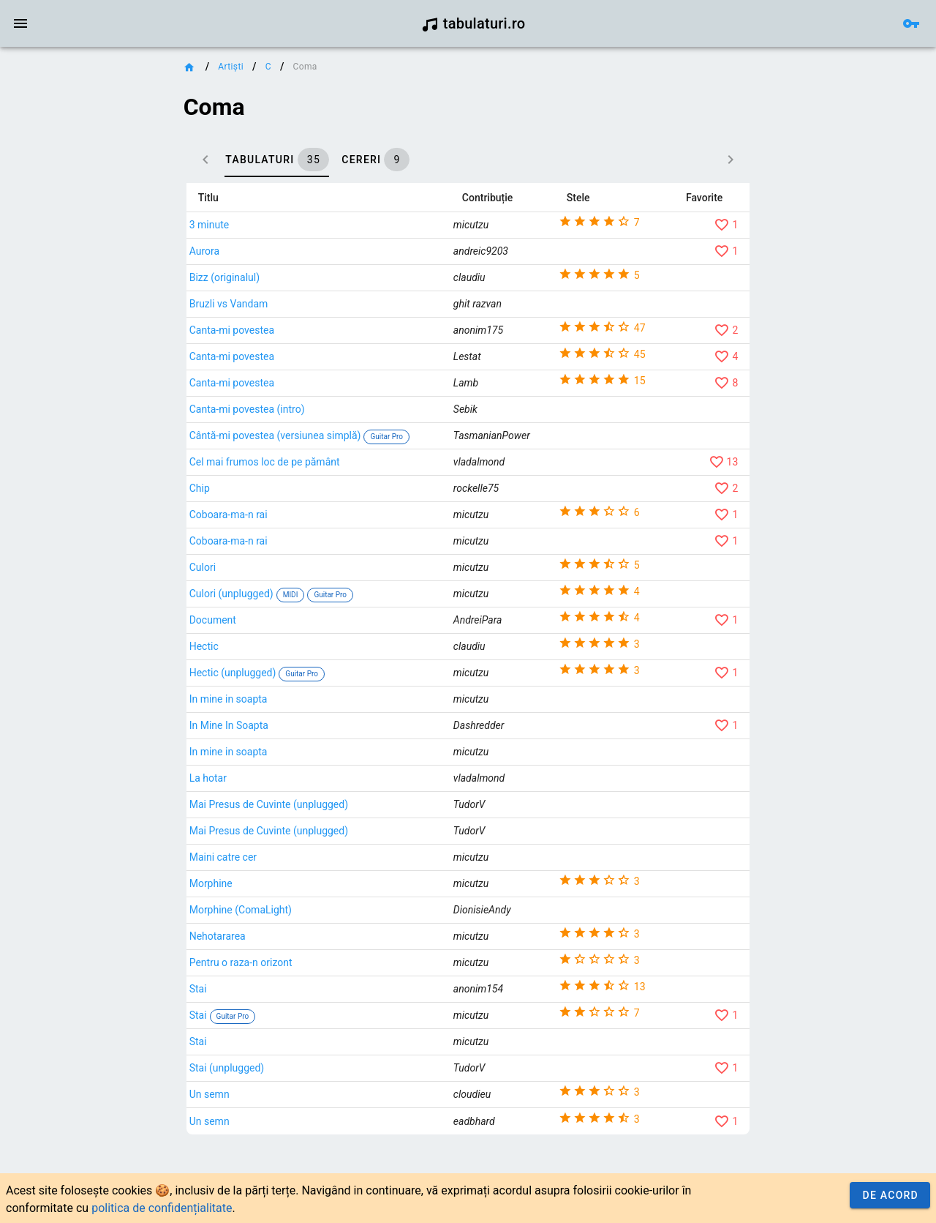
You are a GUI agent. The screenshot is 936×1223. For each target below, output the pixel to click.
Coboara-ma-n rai (364, 574)
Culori (338, 626)
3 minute (345, 225)
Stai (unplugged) (363, 1145)
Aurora (340, 251)
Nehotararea (353, 995)
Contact (67, 375)
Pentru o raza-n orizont (377, 1022)
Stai (334, 1057)
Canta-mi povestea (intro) (383, 462)
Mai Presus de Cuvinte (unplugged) (404, 863)
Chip (335, 547)
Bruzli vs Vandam (364, 304)
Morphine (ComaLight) (376, 969)
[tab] (374, 159)
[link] (93, 70)
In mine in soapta (364, 758)
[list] (93, 176)
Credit (24, 375)
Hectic (340, 705)
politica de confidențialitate (161, 1208)
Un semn (345, 1171)
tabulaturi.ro (473, 23)
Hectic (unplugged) (368, 731)
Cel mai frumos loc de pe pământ (400, 521)
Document (348, 679)
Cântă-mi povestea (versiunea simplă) (411, 484)
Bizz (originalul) (360, 277)
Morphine (347, 943)
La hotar (344, 837)
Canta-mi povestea (367, 339)
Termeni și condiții (136, 375)
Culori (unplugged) (367, 652)
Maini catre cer (359, 916)
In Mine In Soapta (364, 784)
